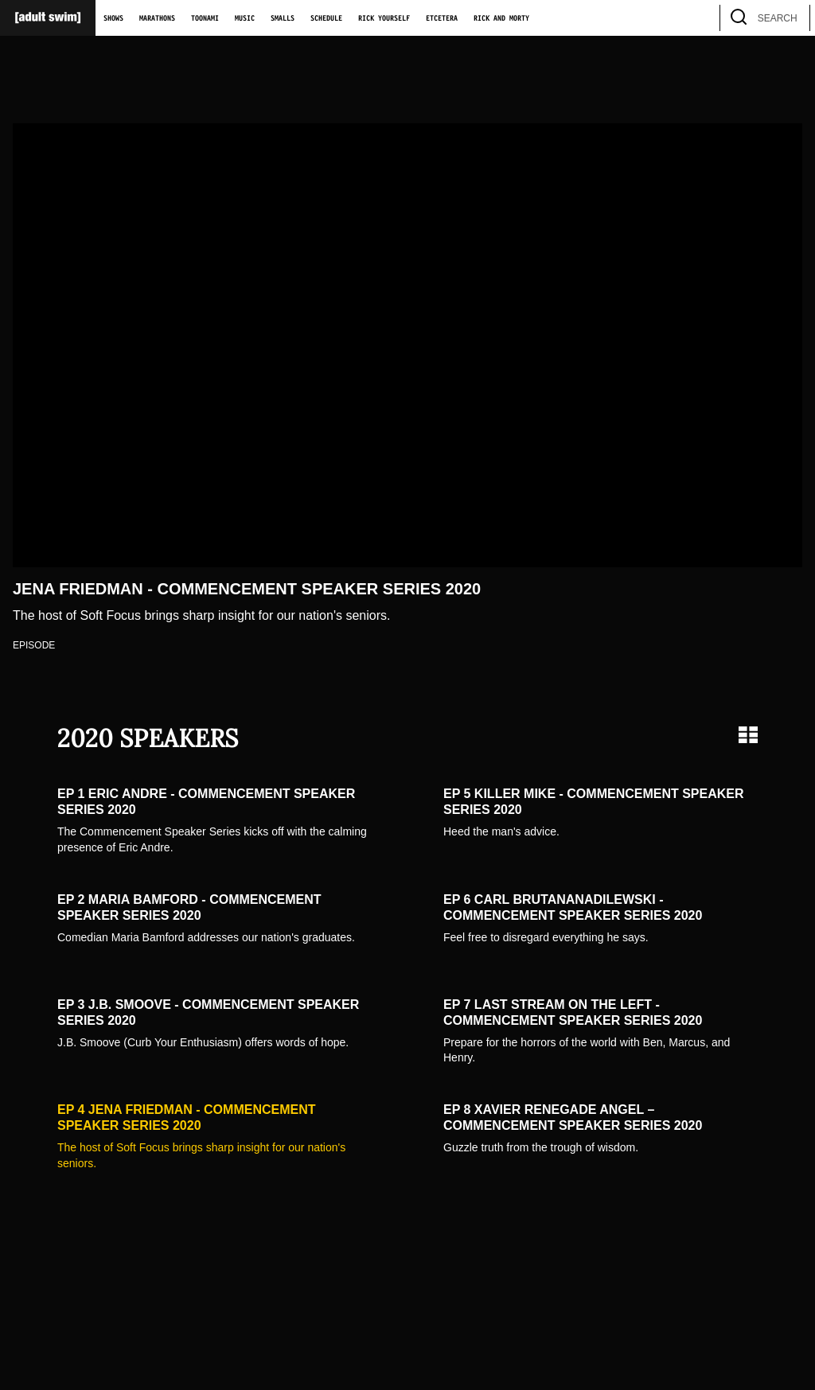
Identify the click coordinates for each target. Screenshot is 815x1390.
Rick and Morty (501, 18)
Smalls (282, 18)
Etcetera (442, 18)
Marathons (157, 18)
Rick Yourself (384, 18)
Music (245, 18)
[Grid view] (748, 734)
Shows (113, 18)
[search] (790, 18)
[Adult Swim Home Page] (48, 18)
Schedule (326, 18)
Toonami (205, 18)
